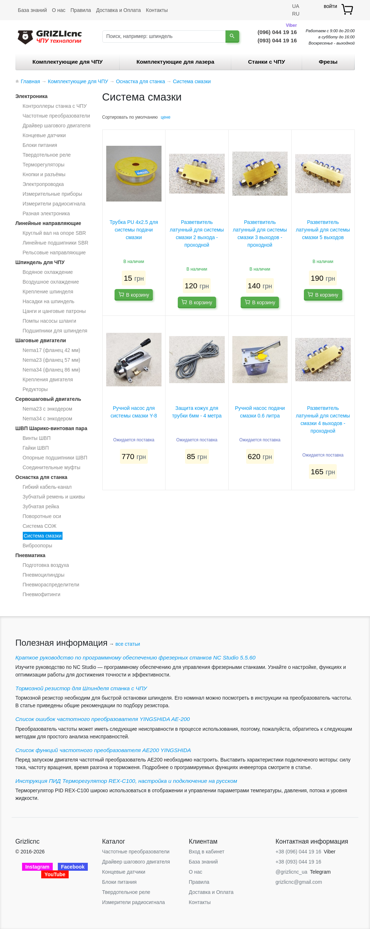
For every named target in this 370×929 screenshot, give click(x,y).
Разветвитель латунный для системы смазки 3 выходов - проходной (260, 233)
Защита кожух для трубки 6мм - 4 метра (196, 412)
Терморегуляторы (44, 164)
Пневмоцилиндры (44, 575)
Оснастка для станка (42, 477)
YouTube (54, 874)
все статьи (127, 644)
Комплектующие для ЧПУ (68, 62)
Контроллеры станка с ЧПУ (55, 106)
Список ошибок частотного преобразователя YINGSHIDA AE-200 (103, 719)
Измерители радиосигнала (54, 204)
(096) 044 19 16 (277, 31)
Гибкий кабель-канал (47, 487)
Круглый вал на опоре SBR (54, 233)
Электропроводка (43, 184)
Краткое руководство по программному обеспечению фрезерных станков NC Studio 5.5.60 (136, 657)
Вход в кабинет (206, 851)
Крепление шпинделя (48, 291)
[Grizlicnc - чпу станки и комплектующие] (50, 36)
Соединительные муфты (52, 467)
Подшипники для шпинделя (55, 331)
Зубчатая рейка (41, 506)
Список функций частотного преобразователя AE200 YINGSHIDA (103, 750)
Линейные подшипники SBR (56, 243)
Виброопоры (37, 545)
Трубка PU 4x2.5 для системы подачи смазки (133, 229)
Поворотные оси (42, 516)
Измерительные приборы (52, 194)
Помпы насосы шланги (49, 321)
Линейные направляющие (48, 223)
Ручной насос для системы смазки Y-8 (134, 412)
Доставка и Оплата (118, 10)
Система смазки (43, 536)
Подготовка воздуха (46, 565)
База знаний (32, 10)
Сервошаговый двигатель (48, 399)
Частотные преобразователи (56, 116)
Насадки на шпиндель (48, 301)
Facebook (73, 867)
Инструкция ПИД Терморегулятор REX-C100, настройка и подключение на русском (126, 781)
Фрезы (328, 62)
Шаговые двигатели (41, 340)
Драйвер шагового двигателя (57, 125)
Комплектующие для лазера (175, 62)
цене (166, 117)
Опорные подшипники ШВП (55, 458)
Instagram (37, 867)
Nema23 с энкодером (47, 409)
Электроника (32, 96)
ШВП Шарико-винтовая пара (51, 428)
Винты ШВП (37, 438)
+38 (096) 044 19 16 (299, 851)
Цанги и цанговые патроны (54, 311)
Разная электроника (46, 213)
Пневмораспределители (51, 584)
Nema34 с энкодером (47, 418)
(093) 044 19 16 (277, 40)
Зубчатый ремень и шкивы (54, 497)
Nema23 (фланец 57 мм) (51, 360)
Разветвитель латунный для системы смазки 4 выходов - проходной (323, 419)
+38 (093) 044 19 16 (299, 862)
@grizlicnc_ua (291, 872)
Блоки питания (40, 145)
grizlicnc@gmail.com (299, 882)
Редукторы (35, 389)
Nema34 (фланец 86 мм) (51, 370)
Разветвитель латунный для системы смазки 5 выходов (323, 229)
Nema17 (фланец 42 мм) (51, 350)
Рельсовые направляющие (54, 252)
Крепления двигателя (48, 379)
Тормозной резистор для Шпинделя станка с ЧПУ (81, 688)
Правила (80, 10)
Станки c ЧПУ (266, 62)
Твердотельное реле (47, 155)
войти (330, 6)
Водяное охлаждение (48, 272)
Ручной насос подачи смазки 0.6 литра (260, 412)
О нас (58, 10)
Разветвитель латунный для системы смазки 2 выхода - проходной (197, 233)
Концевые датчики (44, 135)
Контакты (157, 10)
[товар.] (347, 9)
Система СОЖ (40, 526)
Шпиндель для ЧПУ (40, 262)
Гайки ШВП (36, 448)
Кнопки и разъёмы (44, 174)
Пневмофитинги (42, 594)
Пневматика (31, 555)
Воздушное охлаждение (51, 282)
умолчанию (146, 117)
